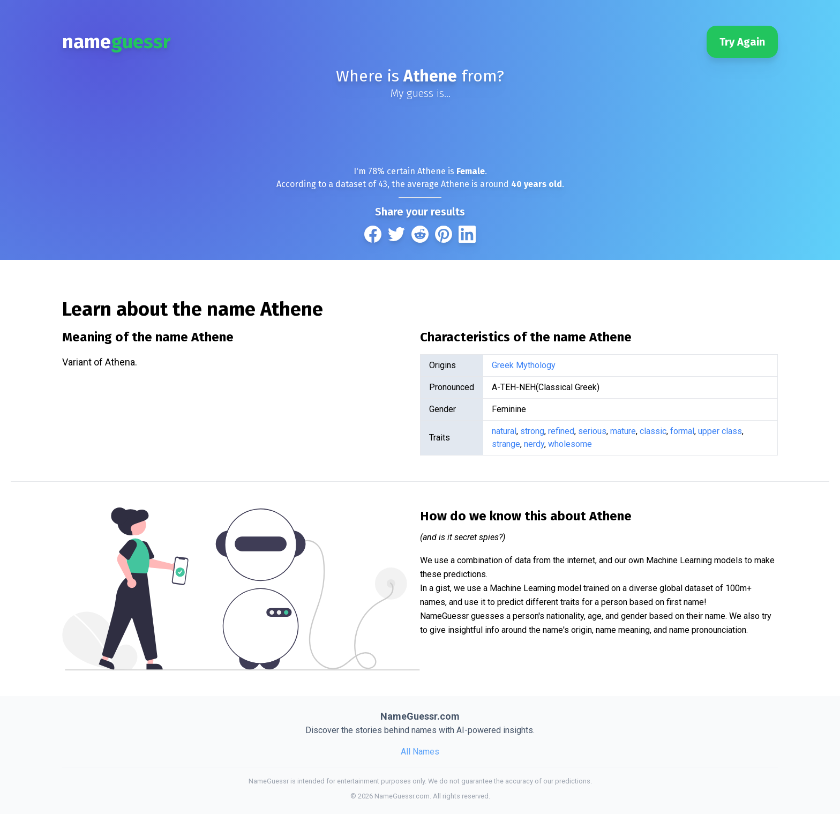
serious (592, 431)
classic (653, 431)
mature (623, 431)
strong (532, 431)
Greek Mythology (524, 365)
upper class (720, 431)
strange (506, 444)
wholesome (570, 444)
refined (561, 431)
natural (504, 431)
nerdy (534, 444)
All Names (420, 751)
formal (682, 431)
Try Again (742, 41)
